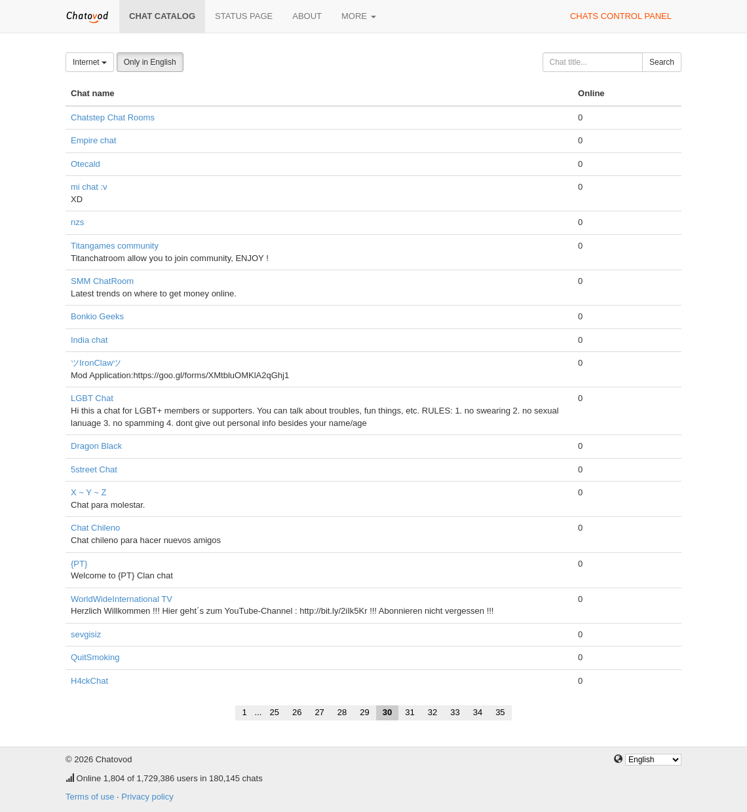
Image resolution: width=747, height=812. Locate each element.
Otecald (85, 164)
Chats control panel (621, 16)
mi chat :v (89, 187)
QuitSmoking (95, 657)
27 (319, 712)
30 (387, 712)
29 (364, 712)
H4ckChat (89, 681)
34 (477, 712)
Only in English (150, 62)
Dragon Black (96, 446)
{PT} (79, 564)
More (358, 16)
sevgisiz (86, 634)
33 (454, 712)
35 (500, 712)
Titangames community (115, 246)
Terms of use (90, 797)
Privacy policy (147, 797)
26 (296, 712)
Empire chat (93, 140)
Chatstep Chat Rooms (113, 117)
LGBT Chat (92, 398)
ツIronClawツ (96, 363)
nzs (77, 222)
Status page (244, 16)
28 (342, 712)
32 (432, 712)
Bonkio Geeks (97, 316)
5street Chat (94, 469)
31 (409, 712)
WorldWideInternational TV (121, 599)
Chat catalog (162, 16)
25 (273, 712)
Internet (90, 62)
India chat (89, 340)
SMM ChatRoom (102, 281)
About (307, 16)
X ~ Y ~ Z (88, 492)
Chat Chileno (95, 528)
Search (661, 62)
